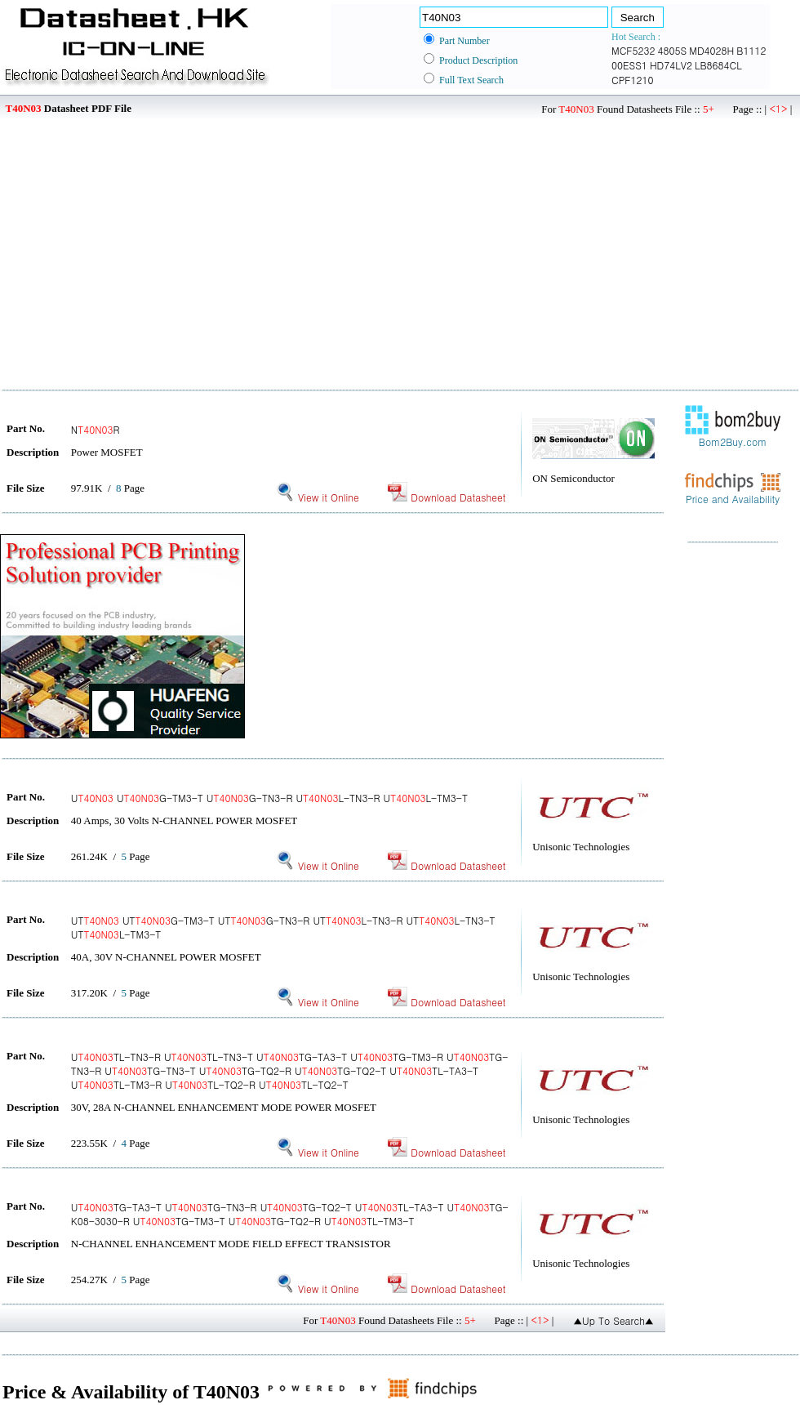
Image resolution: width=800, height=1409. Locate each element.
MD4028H (711, 50)
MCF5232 (633, 50)
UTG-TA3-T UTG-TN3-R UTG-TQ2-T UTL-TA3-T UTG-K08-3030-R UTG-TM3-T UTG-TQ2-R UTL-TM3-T (290, 1214)
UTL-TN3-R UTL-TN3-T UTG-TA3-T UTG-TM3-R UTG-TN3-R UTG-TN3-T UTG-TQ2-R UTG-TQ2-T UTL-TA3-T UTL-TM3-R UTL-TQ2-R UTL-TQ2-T (289, 1070)
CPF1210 (632, 80)
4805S (672, 50)
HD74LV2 (671, 65)
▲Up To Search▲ (613, 1320)
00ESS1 (629, 65)
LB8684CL (718, 65)
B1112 (751, 50)
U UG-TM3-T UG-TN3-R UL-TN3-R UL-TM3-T (269, 798)
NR (95, 429)
